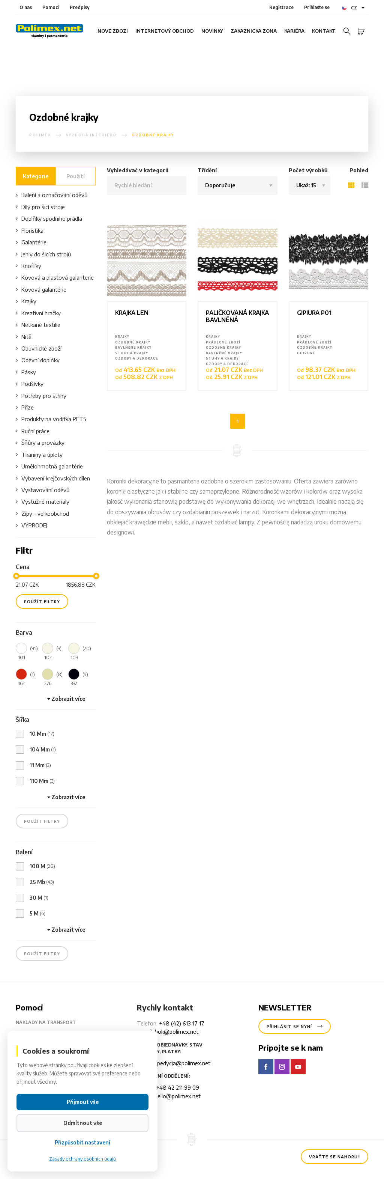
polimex (40, 135)
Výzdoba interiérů (91, 135)
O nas (26, 7)
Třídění (207, 170)
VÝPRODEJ (31, 525)
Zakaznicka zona (254, 31)
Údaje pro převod (44, 1034)
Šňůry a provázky (40, 443)
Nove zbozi (113, 31)
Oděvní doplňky (38, 360)
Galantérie (31, 242)
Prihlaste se (317, 7)
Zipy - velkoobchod (42, 514)
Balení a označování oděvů (51, 195)
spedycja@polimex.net (182, 1063)
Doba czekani (39, 1046)
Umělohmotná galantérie (49, 466)
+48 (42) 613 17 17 (181, 1023)
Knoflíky (28, 266)
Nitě (24, 337)
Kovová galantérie (41, 290)
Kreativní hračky (38, 313)
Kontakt (324, 31)
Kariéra (294, 31)
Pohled (359, 170)
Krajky (26, 301)
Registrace (281, 7)
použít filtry (42, 601)
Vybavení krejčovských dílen (53, 478)
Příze (25, 407)
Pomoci (50, 7)
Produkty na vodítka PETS (51, 419)
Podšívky (30, 384)
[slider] (16, 576)
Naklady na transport (51, 1022)
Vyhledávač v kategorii (137, 170)
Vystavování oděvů (42, 490)
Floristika (30, 231)
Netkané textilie (38, 325)
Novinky (212, 31)
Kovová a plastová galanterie (55, 278)
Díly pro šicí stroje (40, 207)
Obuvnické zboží (39, 348)
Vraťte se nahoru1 (334, 1156)
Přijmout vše (83, 1124)
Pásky (26, 372)
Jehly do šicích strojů (43, 254)
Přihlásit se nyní (294, 1026)
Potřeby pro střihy (41, 396)
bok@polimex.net (176, 1031)
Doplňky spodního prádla (49, 219)
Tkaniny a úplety (39, 455)
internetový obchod (164, 31)
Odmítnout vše (82, 1145)
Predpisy (80, 7)
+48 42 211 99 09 (177, 1087)
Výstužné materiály (42, 502)
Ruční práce (33, 431)
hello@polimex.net (177, 1096)
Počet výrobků (308, 170)
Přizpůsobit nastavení (82, 1165)
